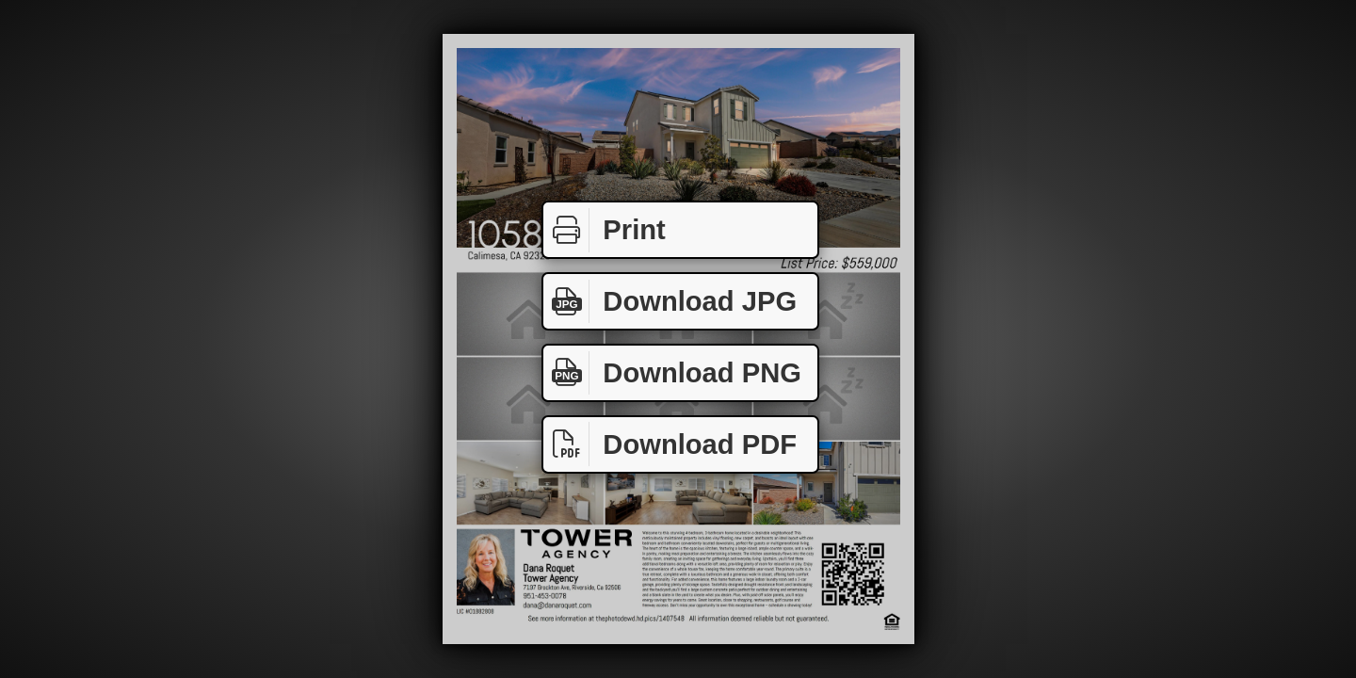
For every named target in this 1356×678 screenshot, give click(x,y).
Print (604, 230)
